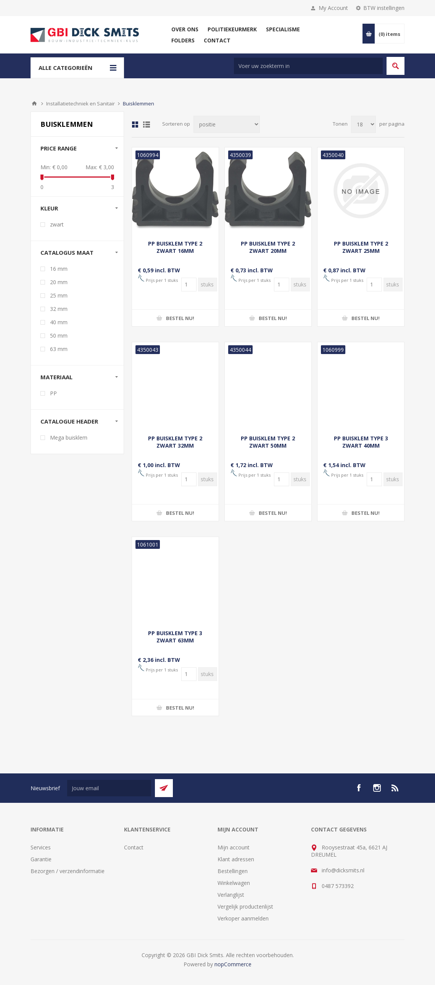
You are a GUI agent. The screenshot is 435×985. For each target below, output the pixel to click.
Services (41, 847)
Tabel (135, 124)
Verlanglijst (231, 894)
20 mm (59, 282)
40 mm (59, 322)
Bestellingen (233, 871)
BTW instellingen (383, 7)
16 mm (59, 268)
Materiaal (56, 377)
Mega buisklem (68, 437)
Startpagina (34, 103)
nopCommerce (232, 964)
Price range (58, 148)
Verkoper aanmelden (243, 918)
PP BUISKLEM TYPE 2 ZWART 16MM (175, 247)
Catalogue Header (69, 421)
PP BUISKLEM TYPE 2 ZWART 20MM (268, 247)
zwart (57, 224)
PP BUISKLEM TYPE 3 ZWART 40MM (361, 442)
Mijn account (234, 847)
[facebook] (359, 788)
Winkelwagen (234, 882)
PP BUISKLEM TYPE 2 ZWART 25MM (361, 247)
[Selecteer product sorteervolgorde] (226, 124)
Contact (133, 847)
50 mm (59, 335)
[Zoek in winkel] (308, 66)
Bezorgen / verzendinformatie (68, 871)
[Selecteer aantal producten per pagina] (363, 124)
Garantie (41, 859)
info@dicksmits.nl (343, 870)
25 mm (59, 295)
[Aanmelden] (109, 788)
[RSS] (395, 788)
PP (53, 393)
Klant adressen (236, 859)
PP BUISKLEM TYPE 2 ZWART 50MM (268, 442)
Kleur (49, 208)
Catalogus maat (66, 252)
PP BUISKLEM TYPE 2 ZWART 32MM (175, 442)
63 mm (59, 349)
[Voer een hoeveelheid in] (189, 284)
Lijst (146, 124)
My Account (333, 7)
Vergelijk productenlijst (245, 906)
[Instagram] (377, 788)
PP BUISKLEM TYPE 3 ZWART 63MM (175, 636)
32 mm (59, 308)
